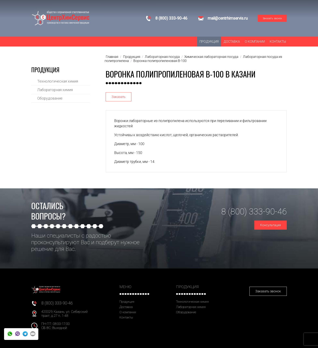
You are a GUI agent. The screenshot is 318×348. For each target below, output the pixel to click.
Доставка (231, 42)
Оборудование (49, 98)
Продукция (209, 42)
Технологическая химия (57, 81)
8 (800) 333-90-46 (171, 18)
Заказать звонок (272, 18)
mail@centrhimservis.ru (228, 18)
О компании (255, 42)
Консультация (270, 225)
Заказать (119, 97)
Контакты (278, 42)
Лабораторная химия (55, 90)
